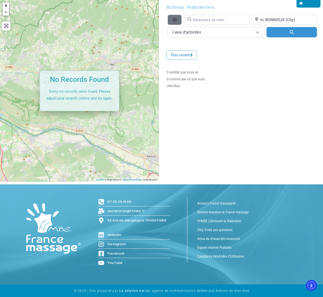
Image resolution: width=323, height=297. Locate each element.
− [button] (6, 12)
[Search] (291, 32)
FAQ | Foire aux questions (214, 230)
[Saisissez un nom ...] (216, 20)
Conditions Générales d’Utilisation (220, 256)
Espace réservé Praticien (214, 247)
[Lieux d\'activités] (216, 32)
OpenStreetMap (132, 180)
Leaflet (100, 180)
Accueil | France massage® (216, 203)
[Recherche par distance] (175, 20)
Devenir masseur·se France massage (223, 212)
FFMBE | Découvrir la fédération (219, 221)
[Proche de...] (284, 20)
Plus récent (182, 55)
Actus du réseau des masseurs (218, 239)
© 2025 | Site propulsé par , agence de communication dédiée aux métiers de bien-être (161, 291)
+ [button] (6, 6)
